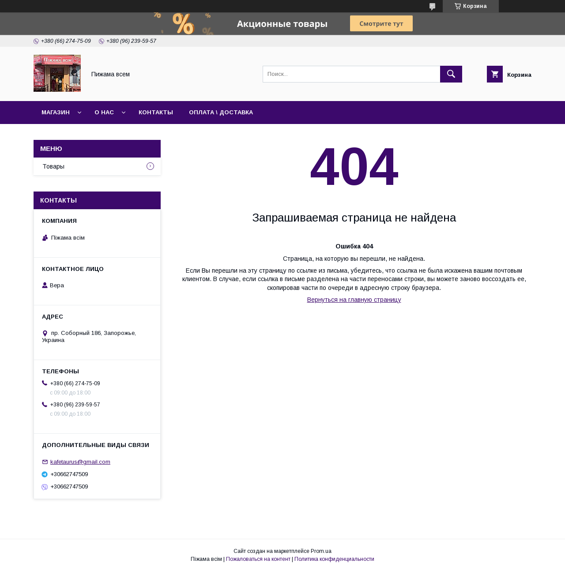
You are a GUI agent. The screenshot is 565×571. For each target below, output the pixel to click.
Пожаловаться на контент (258, 559)
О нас (104, 112)
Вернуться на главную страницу (354, 299)
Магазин (55, 112)
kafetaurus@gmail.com (80, 461)
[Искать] (451, 74)
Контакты (156, 112)
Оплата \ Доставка (221, 112)
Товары (53, 166)
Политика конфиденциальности (334, 559)
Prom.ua (321, 551)
